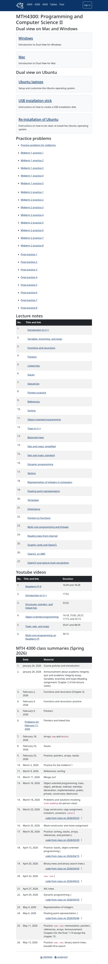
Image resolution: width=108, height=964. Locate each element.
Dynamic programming (40, 464)
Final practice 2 (29, 262)
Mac (22, 57)
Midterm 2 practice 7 (32, 238)
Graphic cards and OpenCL (42, 545)
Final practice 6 (29, 292)
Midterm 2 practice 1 (32, 192)
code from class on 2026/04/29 (62, 899)
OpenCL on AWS (36, 553)
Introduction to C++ (38, 330)
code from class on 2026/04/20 (62, 868)
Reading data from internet (43, 536)
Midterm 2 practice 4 (32, 215)
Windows (26, 38)
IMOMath (46, 957)
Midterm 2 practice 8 (32, 245)
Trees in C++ (34, 428)
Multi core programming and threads (48, 527)
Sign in (87, 5)
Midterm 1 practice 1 (32, 152)
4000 (29, 4)
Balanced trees (36, 437)
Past (61, 4)
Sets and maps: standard (41, 455)
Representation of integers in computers (50, 482)
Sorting (32, 410)
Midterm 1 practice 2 (32, 160)
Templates (33, 500)
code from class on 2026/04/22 (62, 881)
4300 (37, 4)
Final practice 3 (29, 269)
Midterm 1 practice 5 (32, 183)
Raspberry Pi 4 (33, 586)
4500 (45, 4)
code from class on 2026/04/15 (62, 856)
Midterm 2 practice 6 (32, 230)
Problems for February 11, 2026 (32, 725)
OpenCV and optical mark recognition (48, 562)
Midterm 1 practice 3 (32, 168)
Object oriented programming (44, 419)
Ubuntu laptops (31, 82)
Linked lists (34, 365)
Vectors (32, 473)
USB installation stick (35, 100)
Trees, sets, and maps (37, 626)
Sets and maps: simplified (42, 446)
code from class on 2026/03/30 (62, 840)
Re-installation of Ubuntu (38, 119)
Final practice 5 (29, 285)
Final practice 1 (29, 254)
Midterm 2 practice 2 (32, 199)
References (34, 401)
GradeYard (61, 957)
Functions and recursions (41, 348)
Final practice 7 (29, 300)
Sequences (33, 383)
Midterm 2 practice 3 (32, 207)
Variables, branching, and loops (45, 339)
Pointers (32, 356)
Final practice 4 (29, 277)
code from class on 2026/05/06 (62, 918)
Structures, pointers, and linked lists (39, 606)
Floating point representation (44, 491)
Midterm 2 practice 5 (32, 222)
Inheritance (34, 509)
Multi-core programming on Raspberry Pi (40, 637)
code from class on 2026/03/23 (62, 818)
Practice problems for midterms (38, 145)
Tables (53, 4)
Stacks (31, 374)
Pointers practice (37, 392)
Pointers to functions (39, 518)
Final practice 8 (29, 307)
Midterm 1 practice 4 (32, 175)
